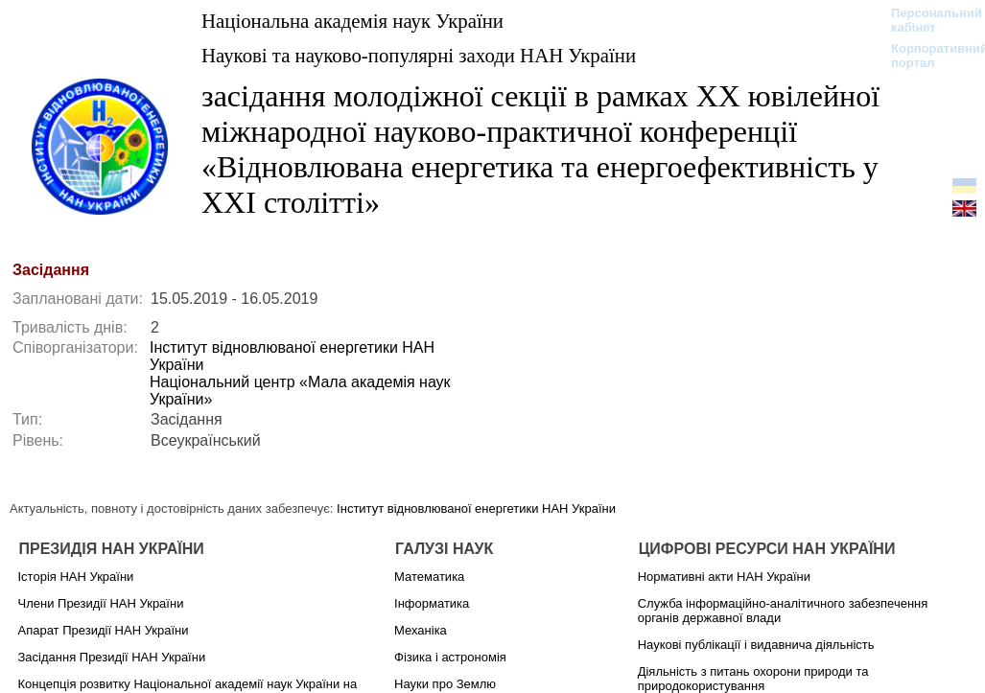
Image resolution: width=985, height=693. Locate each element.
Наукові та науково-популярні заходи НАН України (418, 55)
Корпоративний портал (927, 55)
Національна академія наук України (352, 21)
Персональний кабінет (927, 20)
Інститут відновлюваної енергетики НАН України (476, 508)
